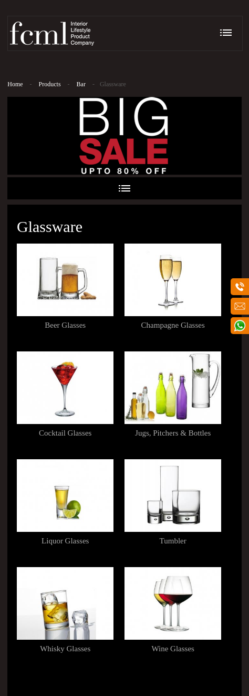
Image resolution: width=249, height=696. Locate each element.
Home (15, 84)
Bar (81, 84)
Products (50, 84)
